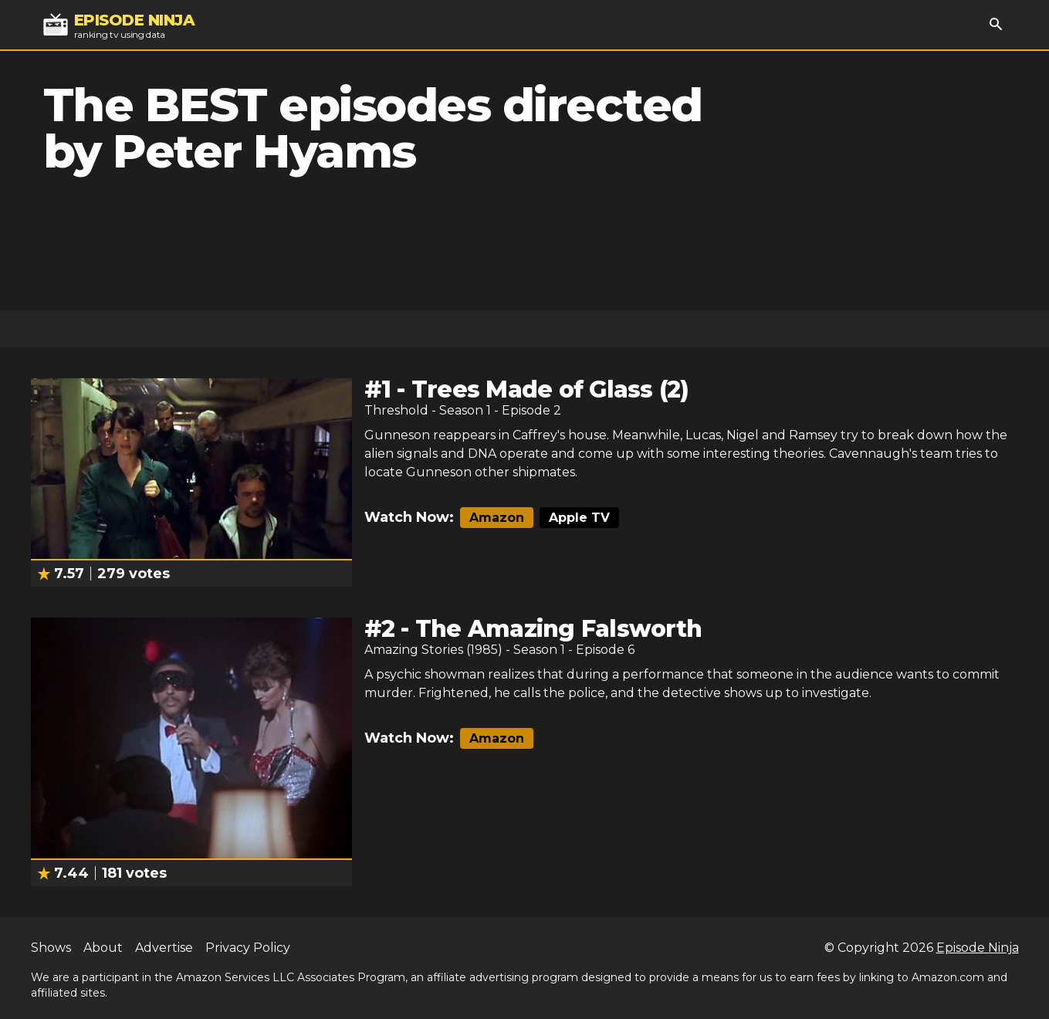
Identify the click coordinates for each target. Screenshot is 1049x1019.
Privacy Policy (247, 947)
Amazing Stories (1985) (433, 649)
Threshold (396, 410)
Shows (51, 947)
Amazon (496, 517)
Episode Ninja (977, 947)
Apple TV (579, 517)
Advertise (164, 947)
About (103, 947)
